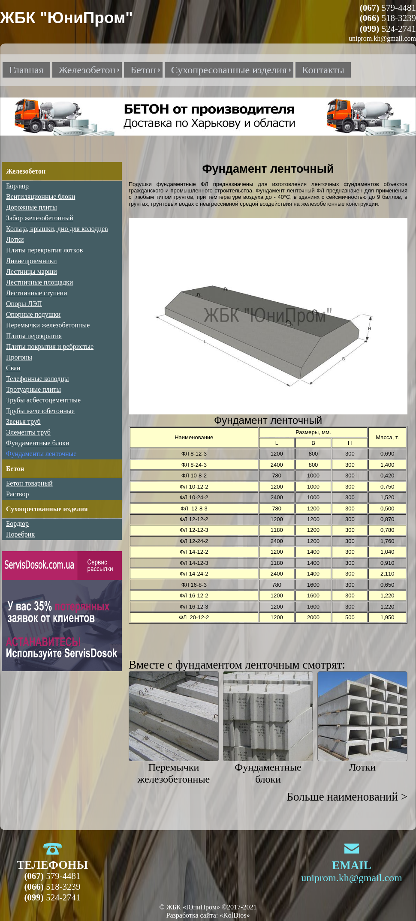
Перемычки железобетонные (48, 325)
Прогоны (19, 357)
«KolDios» (235, 915)
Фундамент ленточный (285, 190)
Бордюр (17, 185)
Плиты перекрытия (34, 335)
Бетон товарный (29, 483)
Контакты (323, 69)
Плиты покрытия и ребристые (49, 346)
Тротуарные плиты (33, 389)
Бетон (15, 468)
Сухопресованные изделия (47, 509)
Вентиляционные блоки (40, 196)
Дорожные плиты (31, 207)
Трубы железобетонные (40, 410)
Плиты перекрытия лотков (44, 250)
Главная (26, 69)
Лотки (362, 767)
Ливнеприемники (31, 260)
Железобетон (25, 171)
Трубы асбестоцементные (43, 400)
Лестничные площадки (39, 282)
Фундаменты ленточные (41, 453)
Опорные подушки (33, 314)
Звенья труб (23, 421)
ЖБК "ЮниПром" (66, 18)
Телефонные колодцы (37, 378)
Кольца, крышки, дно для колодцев (57, 228)
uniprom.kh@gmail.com (351, 877)
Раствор (17, 494)
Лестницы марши (31, 271)
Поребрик (20, 534)
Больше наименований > (346, 796)
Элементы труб (28, 432)
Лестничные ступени (36, 293)
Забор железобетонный (39, 218)
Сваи (13, 368)
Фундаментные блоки (37, 443)
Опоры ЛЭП (24, 303)
